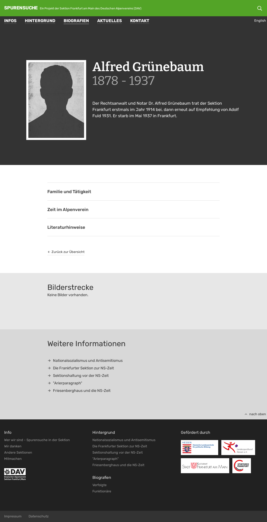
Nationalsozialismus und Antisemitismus (85, 360)
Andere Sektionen (18, 452)
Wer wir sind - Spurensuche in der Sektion (37, 440)
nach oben (255, 414)
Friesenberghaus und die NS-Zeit (79, 390)
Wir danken (12, 446)
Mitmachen (13, 459)
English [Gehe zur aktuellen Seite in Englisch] (260, 21)
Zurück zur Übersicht (65, 252)
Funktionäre (101, 491)
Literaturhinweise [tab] (66, 227)
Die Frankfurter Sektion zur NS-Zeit (80, 368)
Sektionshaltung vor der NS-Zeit (78, 375)
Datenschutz (39, 516)
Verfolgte (99, 485)
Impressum (12, 516)
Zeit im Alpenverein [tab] (67, 209)
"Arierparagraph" (64, 383)
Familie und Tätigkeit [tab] (69, 191)
